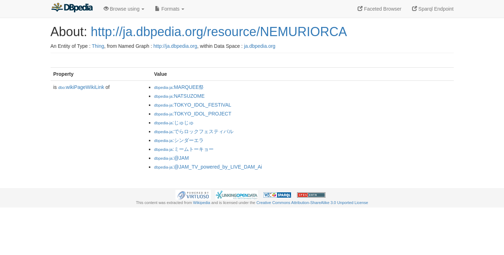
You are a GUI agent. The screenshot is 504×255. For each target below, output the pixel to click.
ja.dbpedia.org (260, 46)
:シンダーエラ (179, 140)
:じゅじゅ (174, 122)
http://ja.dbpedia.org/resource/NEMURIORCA (219, 31)
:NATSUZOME (179, 96)
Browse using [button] (124, 9)
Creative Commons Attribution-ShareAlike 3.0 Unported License (312, 202)
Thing (98, 46)
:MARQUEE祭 (179, 87)
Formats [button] (169, 9)
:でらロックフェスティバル (193, 131)
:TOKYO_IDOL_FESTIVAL (192, 105)
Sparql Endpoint (433, 9)
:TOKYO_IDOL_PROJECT (193, 114)
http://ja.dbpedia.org (175, 46)
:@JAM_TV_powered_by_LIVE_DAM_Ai (208, 167)
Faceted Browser (379, 9)
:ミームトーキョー (184, 149)
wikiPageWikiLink (81, 87)
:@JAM (171, 158)
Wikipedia (201, 202)
